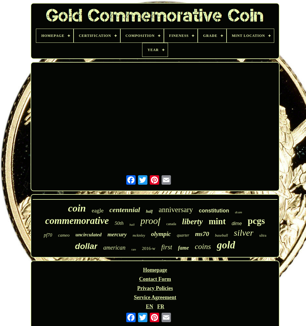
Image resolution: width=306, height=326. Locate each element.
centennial (124, 210)
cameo (63, 235)
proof (150, 220)
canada (171, 224)
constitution (214, 211)
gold (226, 245)
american (114, 247)
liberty (192, 221)
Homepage (155, 270)
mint (217, 221)
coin (77, 208)
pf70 (48, 234)
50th (119, 223)
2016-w (148, 248)
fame (183, 248)
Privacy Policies (155, 288)
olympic (161, 233)
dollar (86, 246)
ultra (262, 235)
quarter (183, 235)
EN (149, 306)
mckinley (139, 235)
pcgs (256, 221)
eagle (98, 210)
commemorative (77, 220)
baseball (221, 235)
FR (160, 306)
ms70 (202, 233)
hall (131, 224)
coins (203, 246)
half (149, 211)
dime (237, 223)
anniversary (176, 210)
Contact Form (155, 279)
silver (244, 232)
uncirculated (88, 234)
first (166, 247)
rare (134, 249)
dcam (238, 212)
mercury (117, 234)
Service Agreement (155, 297)
